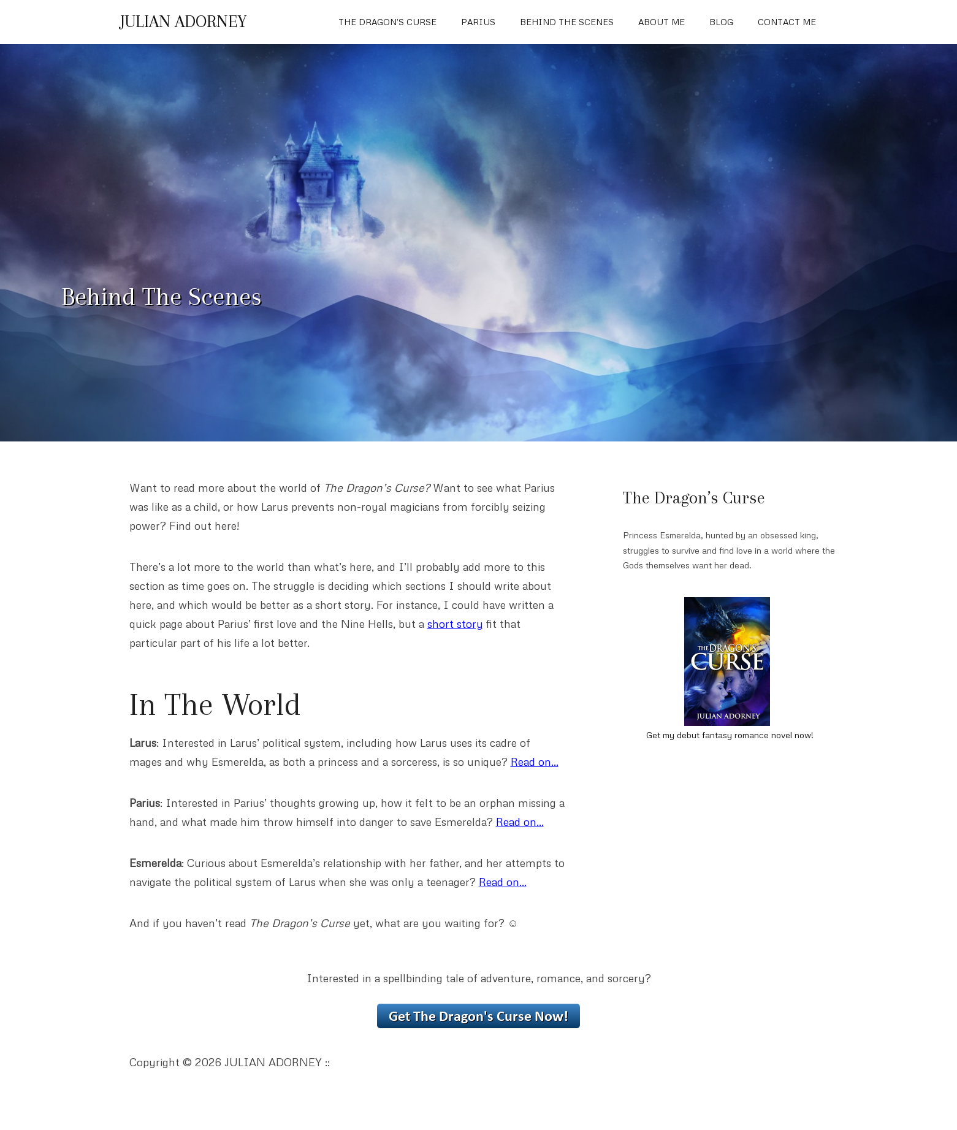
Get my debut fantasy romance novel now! (730, 734)
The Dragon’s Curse (387, 22)
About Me (661, 22)
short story (455, 623)
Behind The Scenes (567, 22)
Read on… (535, 761)
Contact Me (787, 22)
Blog (721, 22)
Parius (478, 22)
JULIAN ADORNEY (183, 21)
